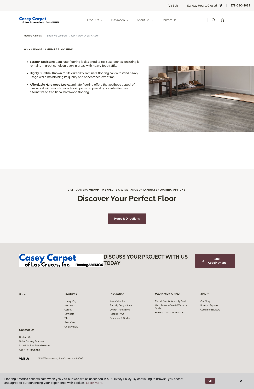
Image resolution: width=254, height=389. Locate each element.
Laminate (69, 314)
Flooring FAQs (117, 314)
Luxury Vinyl (70, 301)
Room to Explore (209, 305)
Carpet (68, 309)
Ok (210, 381)
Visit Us (173, 5)
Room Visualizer (118, 301)
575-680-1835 (240, 5)
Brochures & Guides (120, 318)
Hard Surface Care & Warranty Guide (171, 307)
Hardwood (69, 305)
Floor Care (69, 322)
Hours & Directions (127, 218)
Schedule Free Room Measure (34, 345)
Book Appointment (214, 260)
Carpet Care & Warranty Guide (171, 301)
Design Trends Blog (120, 309)
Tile (66, 318)
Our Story (205, 301)
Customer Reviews (210, 309)
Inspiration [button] (120, 20)
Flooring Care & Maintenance (170, 312)
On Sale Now (71, 326)
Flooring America (33, 35)
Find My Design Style (121, 305)
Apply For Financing (29, 349)
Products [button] (95, 20)
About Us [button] (145, 20)
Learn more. (94, 382)
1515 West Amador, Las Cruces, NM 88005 (60, 358)
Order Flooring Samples (31, 341)
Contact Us (169, 20)
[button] (213, 20)
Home (22, 294)
